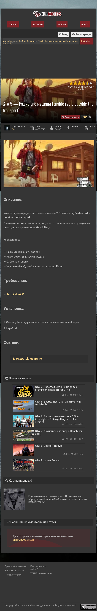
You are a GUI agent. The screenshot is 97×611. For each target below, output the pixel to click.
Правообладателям (15, 566)
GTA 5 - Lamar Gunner (47, 460)
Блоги (84, 24)
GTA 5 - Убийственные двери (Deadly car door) (58, 432)
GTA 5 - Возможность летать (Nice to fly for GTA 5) (58, 403)
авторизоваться (23, 539)
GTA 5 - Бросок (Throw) (48, 445)
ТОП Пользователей (41, 573)
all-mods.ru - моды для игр (38, 605)
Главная (13, 24)
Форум (62, 24)
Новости (38, 24)
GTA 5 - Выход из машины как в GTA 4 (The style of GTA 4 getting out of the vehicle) (57, 419)
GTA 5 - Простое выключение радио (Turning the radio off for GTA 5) (56, 388)
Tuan (14, 129)
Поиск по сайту (13, 574)
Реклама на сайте (14, 570)
